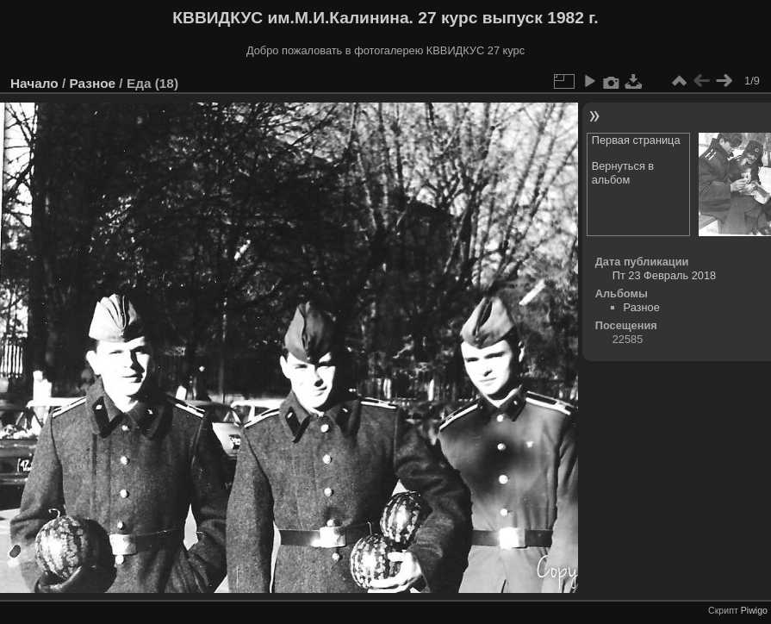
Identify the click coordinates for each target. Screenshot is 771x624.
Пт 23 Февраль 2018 (664, 275)
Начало (34, 83)
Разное (92, 83)
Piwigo (754, 610)
